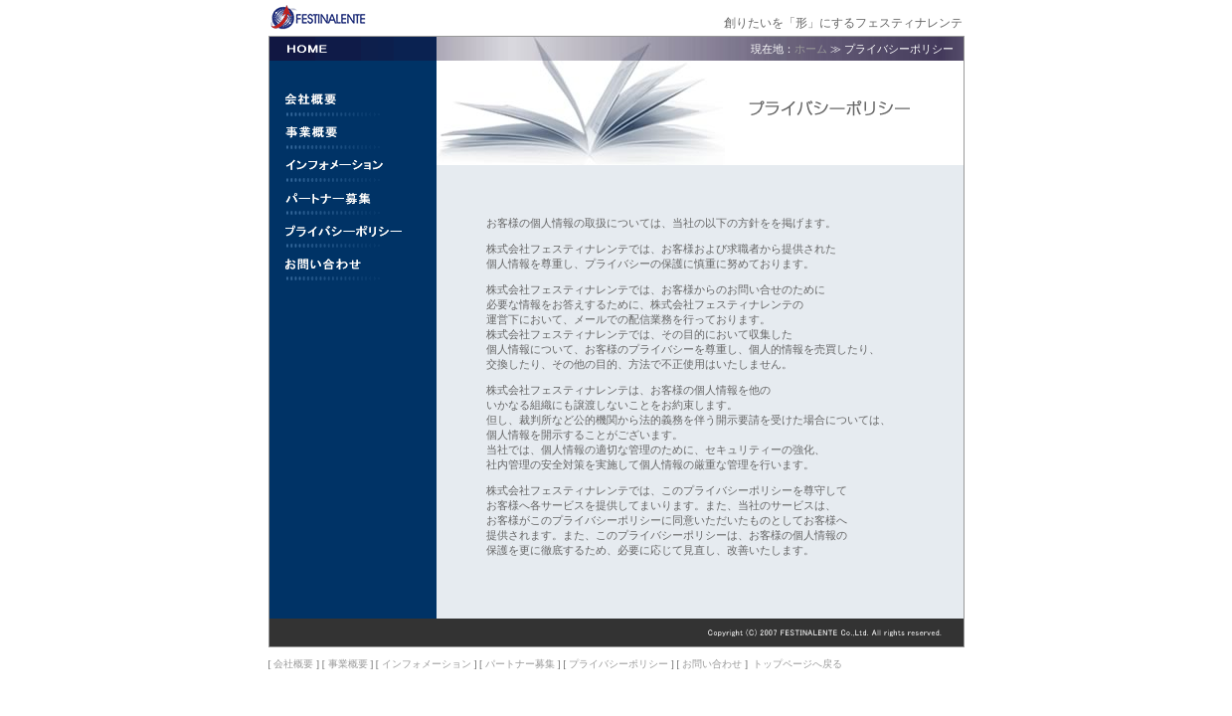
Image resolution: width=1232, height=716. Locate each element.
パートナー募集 (520, 663)
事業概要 (348, 663)
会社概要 (293, 663)
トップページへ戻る (797, 663)
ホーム (810, 49)
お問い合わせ (712, 663)
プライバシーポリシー (618, 663)
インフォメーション (426, 663)
